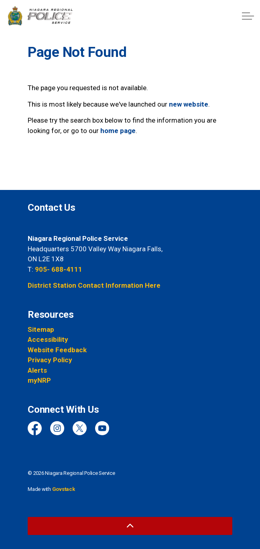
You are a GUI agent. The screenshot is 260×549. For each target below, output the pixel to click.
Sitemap (41, 329)
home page (118, 131)
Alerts (37, 370)
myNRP (39, 380)
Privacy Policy (50, 360)
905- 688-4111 (58, 269)
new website (188, 104)
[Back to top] (130, 526)
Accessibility (48, 339)
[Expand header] (248, 16)
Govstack (63, 489)
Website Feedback (57, 350)
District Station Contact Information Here (94, 285)
